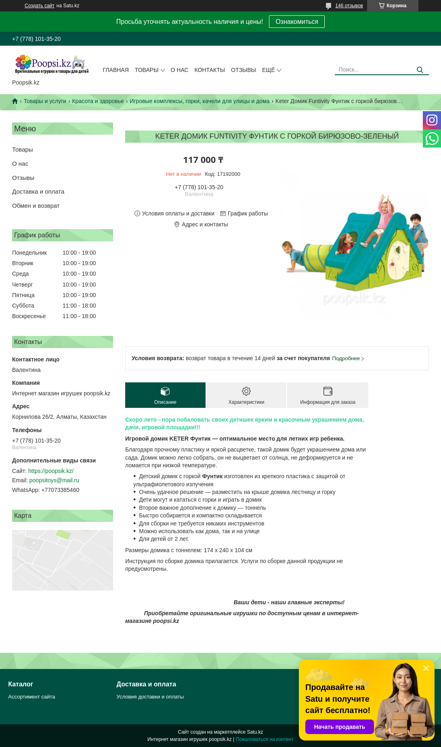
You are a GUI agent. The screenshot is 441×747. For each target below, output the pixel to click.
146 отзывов (349, 5)
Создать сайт (40, 5)
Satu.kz (255, 732)
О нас (180, 70)
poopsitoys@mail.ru (54, 480)
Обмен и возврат (36, 205)
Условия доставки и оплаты (150, 697)
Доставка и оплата (38, 191)
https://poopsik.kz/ (51, 471)
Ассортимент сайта (31, 697)
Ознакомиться (296, 21)
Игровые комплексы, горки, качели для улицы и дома (199, 101)
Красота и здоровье (98, 101)
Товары (147, 70)
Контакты (210, 70)
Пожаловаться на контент (265, 739)
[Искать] (420, 70)
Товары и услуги (44, 101)
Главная (116, 70)
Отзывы (243, 70)
